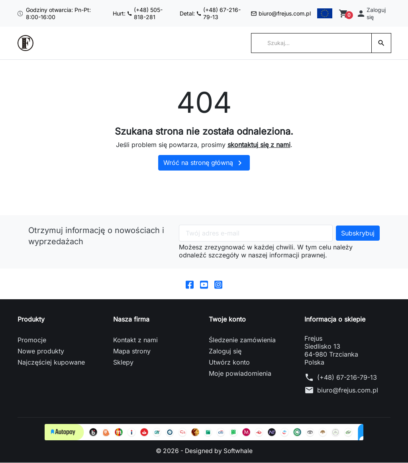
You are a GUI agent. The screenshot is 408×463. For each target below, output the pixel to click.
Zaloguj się (225, 351)
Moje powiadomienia (240, 374)
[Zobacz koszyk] (346, 14)
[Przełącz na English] (324, 13)
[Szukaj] (311, 43)
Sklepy (123, 363)
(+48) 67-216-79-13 (347, 378)
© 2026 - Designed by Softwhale (204, 451)
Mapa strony (132, 351)
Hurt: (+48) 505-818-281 (127, 13)
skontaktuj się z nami (259, 145)
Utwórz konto (229, 363)
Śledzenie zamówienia (242, 340)
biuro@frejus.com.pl (256, 13)
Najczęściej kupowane (51, 363)
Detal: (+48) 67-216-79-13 (187, 13)
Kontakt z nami (135, 340)
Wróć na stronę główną (204, 163)
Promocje (32, 340)
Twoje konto (227, 320)
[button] (372, 13)
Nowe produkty (41, 351)
